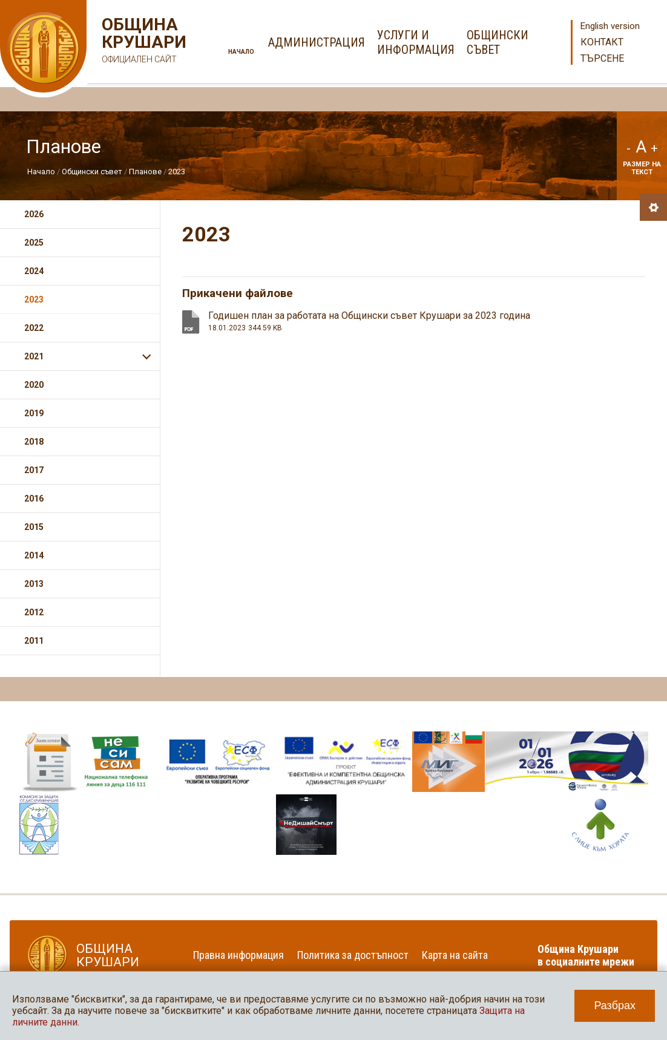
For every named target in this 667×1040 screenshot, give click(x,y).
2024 (34, 271)
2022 (34, 328)
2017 (34, 470)
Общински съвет (92, 171)
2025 (34, 242)
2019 (34, 413)
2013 (34, 584)
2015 (34, 527)
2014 (34, 555)
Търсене (602, 58)
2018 (34, 441)
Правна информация (238, 955)
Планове (145, 171)
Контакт (601, 42)
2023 (176, 171)
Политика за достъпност (353, 955)
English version (610, 26)
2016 (34, 498)
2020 (34, 385)
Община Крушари (142, 42)
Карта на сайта (455, 955)
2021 (34, 356)
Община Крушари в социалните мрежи (585, 955)
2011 (34, 641)
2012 (34, 612)
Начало (241, 51)
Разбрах (615, 1005)
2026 (34, 214)
